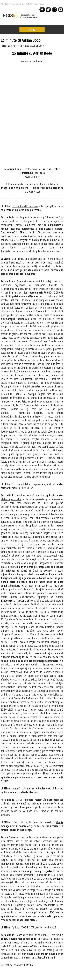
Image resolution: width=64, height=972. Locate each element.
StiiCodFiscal (32, 191)
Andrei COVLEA (24, 965)
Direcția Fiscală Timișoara (25, 206)
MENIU (32, 29)
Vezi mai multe (32, 176)
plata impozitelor (11, 499)
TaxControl (37, 188)
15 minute (13, 45)
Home (3, 45)
